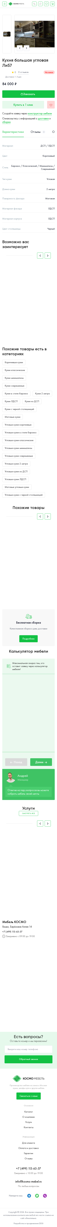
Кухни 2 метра (42, 393)
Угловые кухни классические (19, 440)
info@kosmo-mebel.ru (28, 1181)
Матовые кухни (12, 416)
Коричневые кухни (14, 362)
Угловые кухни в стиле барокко (20, 432)
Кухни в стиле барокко (16, 393)
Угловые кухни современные (19, 455)
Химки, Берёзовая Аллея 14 (17, 926)
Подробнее (28, 638)
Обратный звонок (28, 1059)
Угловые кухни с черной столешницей (24, 494)
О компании (28, 1116)
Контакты (28, 1127)
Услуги (28, 1122)
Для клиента (28, 1142)
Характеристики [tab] (13, 132)
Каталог (28, 1111)
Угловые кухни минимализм (18, 448)
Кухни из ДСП (32, 401)
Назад (16, 762)
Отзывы (29, 1158)
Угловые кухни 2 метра (16, 463)
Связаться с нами (29, 1096)
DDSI (41, 1223)
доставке (43, 118)
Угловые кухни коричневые (18, 424)
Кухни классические (15, 370)
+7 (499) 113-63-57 (12, 931)
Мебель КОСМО (14, 922)
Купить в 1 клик (23, 105)
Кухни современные (14, 385)
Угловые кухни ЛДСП (15, 479)
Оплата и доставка (28, 1148)
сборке (6, 122)
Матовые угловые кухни (17, 487)
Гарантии (28, 1153)
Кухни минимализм (14, 378)
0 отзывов (23, 72)
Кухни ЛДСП (11, 401)
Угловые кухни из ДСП (16, 471)
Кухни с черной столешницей (19, 409)
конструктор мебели (40, 113)
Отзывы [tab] (38, 132)
